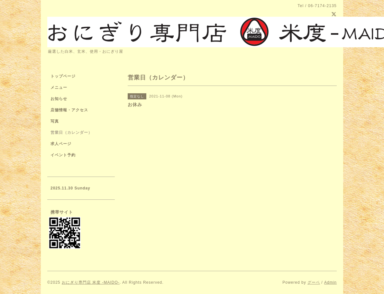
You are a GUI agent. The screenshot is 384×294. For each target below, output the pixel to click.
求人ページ (60, 144)
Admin (330, 282)
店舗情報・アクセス (69, 110)
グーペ (313, 282)
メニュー (58, 87)
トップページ (63, 76)
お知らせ (58, 98)
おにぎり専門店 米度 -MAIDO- (91, 282)
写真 (54, 121)
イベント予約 (63, 155)
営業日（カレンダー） (71, 132)
